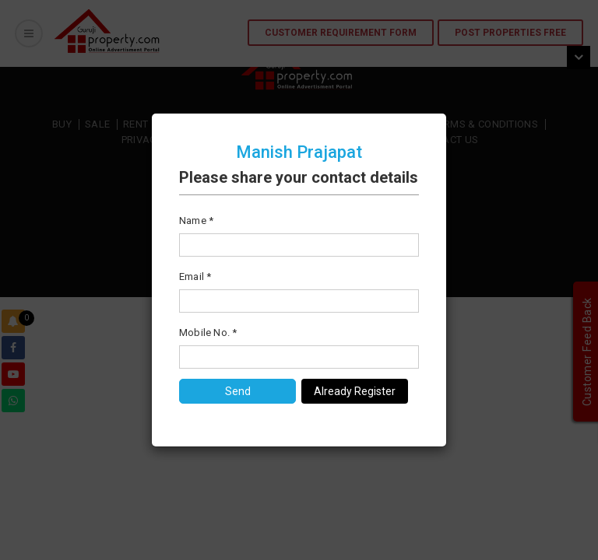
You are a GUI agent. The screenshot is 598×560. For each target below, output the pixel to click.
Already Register (355, 391)
